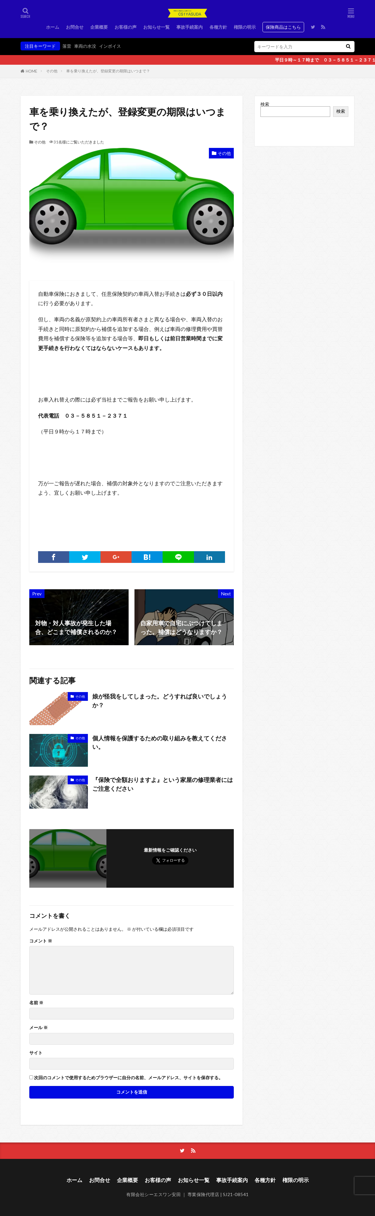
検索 (264, 104)
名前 (36, 1002)
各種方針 (218, 27)
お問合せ (74, 27)
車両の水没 (85, 46)
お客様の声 (126, 27)
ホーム (52, 27)
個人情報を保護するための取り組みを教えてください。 (159, 742)
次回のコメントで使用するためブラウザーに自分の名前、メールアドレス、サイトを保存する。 (128, 1077)
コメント (40, 941)
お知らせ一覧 (156, 27)
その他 (51, 71)
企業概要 (99, 27)
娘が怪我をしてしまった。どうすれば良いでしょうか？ (159, 700)
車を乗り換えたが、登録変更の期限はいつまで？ (108, 71)
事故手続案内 (189, 27)
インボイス (110, 46)
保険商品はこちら (283, 27)
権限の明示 (245, 27)
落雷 (66, 46)
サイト (35, 1053)
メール (38, 1027)
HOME (31, 71)
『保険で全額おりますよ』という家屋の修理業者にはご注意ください (162, 784)
